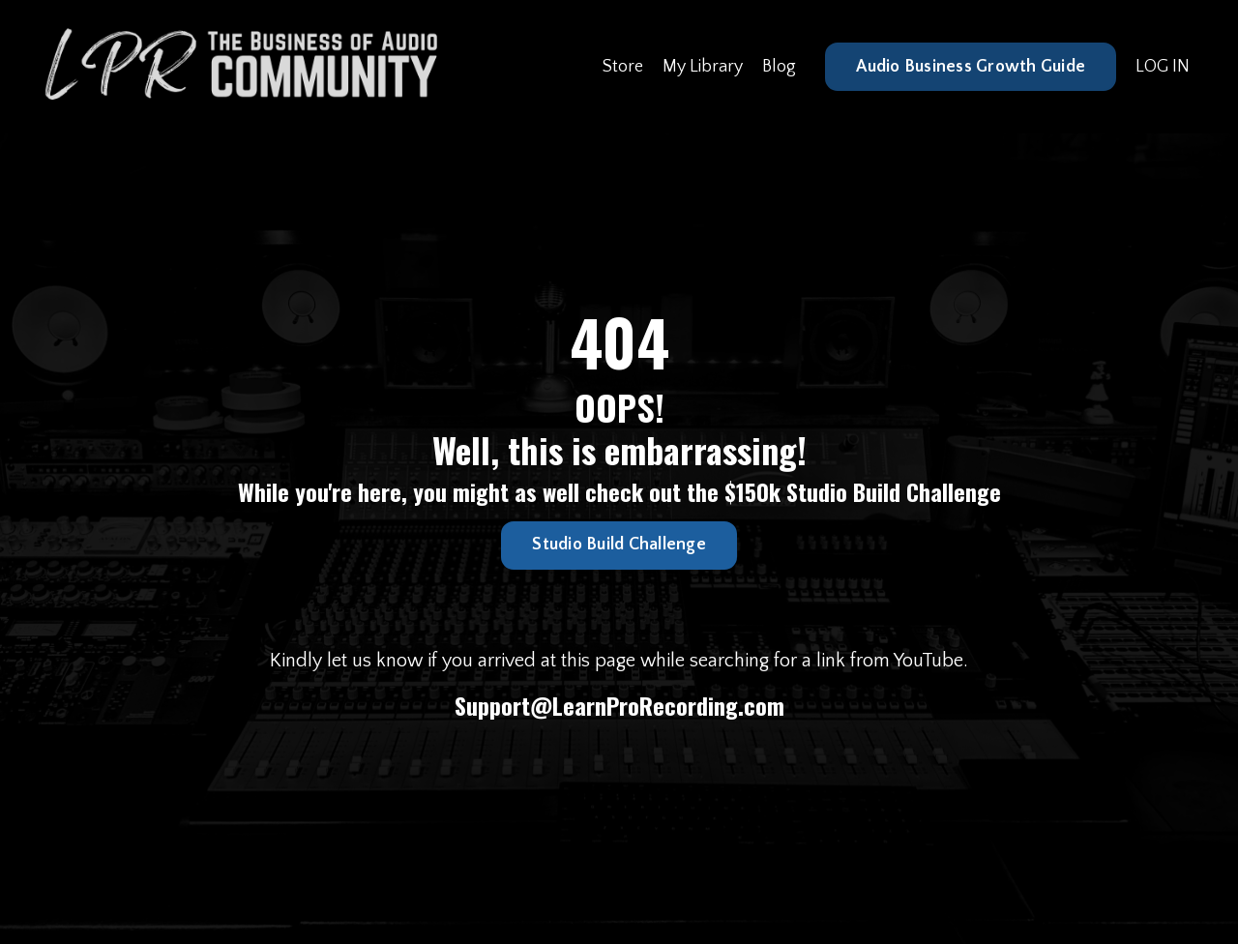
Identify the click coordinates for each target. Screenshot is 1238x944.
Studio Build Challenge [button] (619, 544)
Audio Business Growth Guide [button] (970, 66)
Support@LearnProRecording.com (619, 705)
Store (623, 66)
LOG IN (1162, 66)
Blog (779, 66)
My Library (703, 66)
